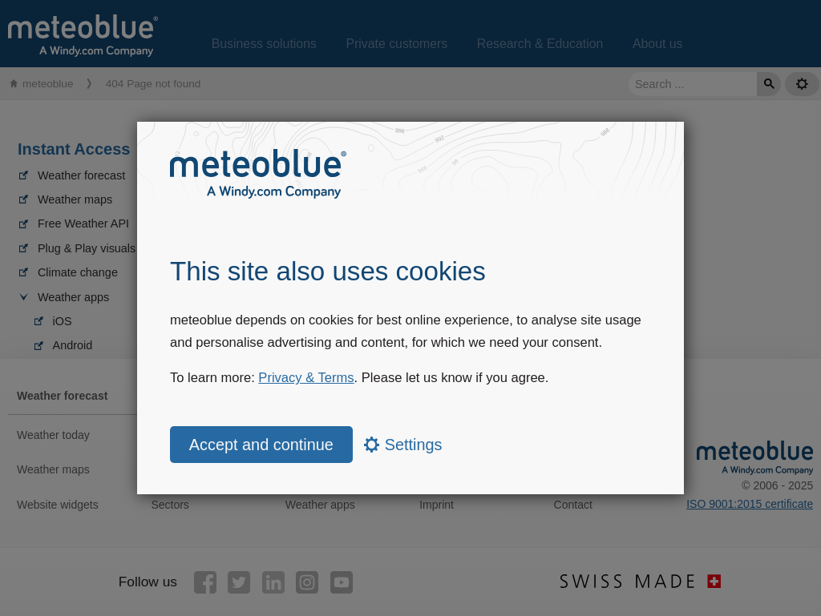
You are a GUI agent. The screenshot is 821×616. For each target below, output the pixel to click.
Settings (403, 444)
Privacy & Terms (306, 377)
